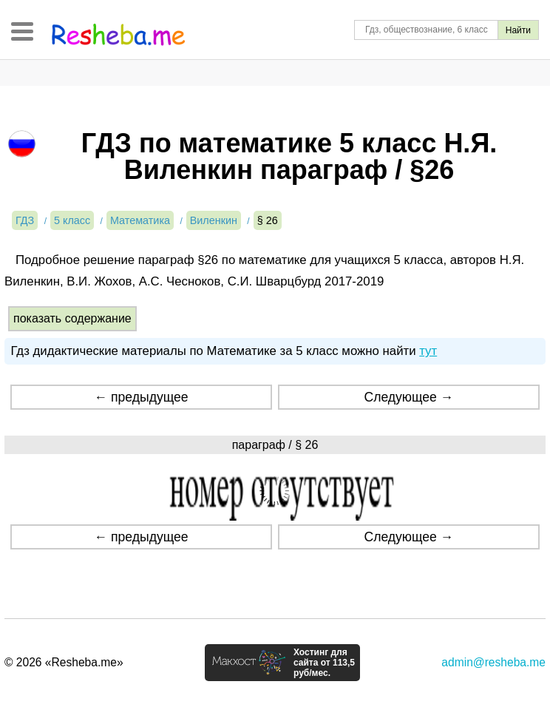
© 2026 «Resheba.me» (63, 662)
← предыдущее (142, 397)
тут (428, 351)
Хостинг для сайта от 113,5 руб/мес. (324, 662)
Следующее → (408, 397)
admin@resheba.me (493, 662)
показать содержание (72, 318)
